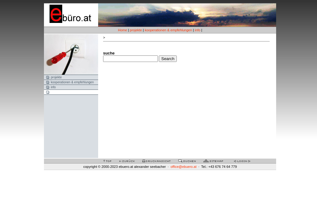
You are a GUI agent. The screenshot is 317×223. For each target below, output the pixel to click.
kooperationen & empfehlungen (168, 30)
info (197, 30)
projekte (136, 30)
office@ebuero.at (184, 166)
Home (122, 30)
